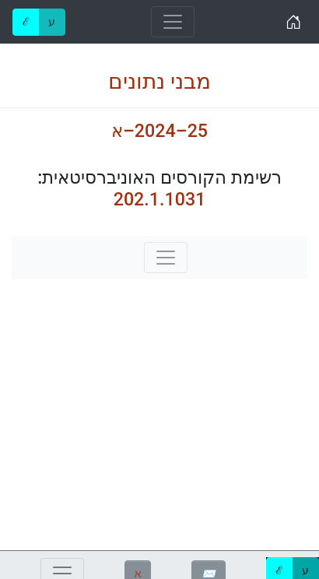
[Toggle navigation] (173, 21)
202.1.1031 (160, 199)
